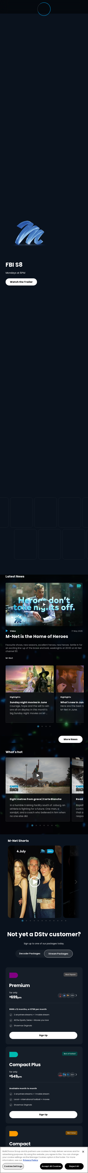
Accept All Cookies (51, 1166)
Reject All (74, 1166)
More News (70, 739)
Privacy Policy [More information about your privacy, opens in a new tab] (30, 1160)
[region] (44, 1160)
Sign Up (43, 1035)
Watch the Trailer (21, 282)
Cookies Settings (13, 1166)
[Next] (77, 882)
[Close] (83, 1151)
